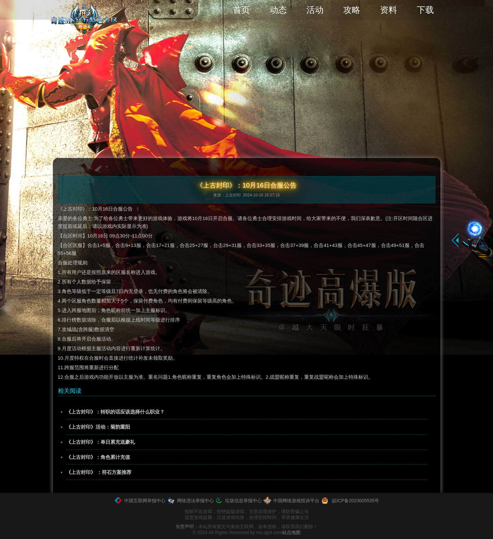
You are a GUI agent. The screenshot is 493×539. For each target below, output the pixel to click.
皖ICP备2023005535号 (350, 500)
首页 (241, 10)
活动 (315, 10)
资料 (388, 10)
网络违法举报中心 (190, 500)
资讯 (85, 169)
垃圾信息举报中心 (238, 500)
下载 (425, 10)
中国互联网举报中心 (140, 500)
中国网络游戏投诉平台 (291, 500)
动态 (278, 10)
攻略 (351, 10)
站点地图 (291, 532)
